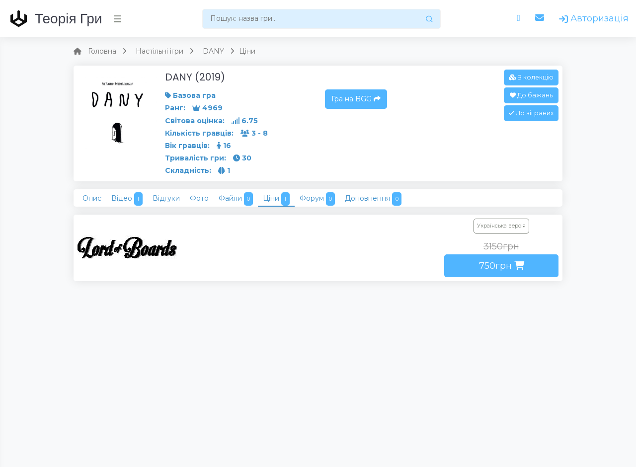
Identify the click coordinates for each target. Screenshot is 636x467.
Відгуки (166, 198)
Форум (317, 199)
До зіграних (531, 113)
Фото (199, 198)
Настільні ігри (159, 51)
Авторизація (594, 18)
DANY (213, 51)
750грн (501, 265)
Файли (236, 199)
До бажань (531, 95)
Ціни (276, 199)
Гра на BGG (356, 98)
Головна (102, 51)
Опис (91, 198)
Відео (127, 199)
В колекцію (531, 77)
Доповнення (373, 199)
